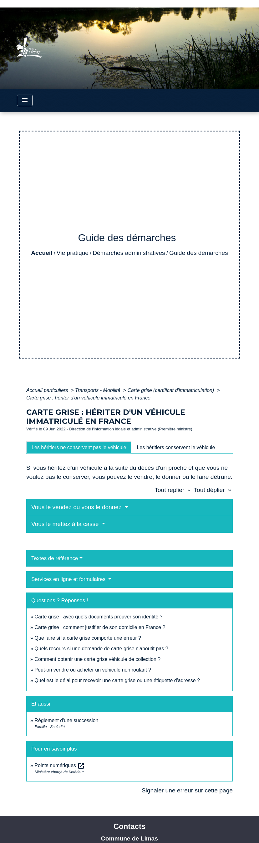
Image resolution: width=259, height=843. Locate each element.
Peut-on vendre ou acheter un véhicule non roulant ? (92, 669)
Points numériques (59, 765)
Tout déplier (213, 490)
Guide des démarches (198, 253)
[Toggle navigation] (25, 100)
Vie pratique (73, 253)
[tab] (78, 447)
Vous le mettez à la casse (65, 524)
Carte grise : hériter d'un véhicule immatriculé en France (88, 397)
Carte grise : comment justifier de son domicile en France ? (99, 627)
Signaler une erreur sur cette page (187, 790)
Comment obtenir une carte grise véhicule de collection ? (97, 659)
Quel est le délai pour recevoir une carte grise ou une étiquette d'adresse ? (117, 680)
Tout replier (174, 490)
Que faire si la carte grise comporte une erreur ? (87, 638)
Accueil (41, 253)
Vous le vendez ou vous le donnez (77, 507)
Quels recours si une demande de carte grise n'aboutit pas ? (101, 648)
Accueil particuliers (47, 390)
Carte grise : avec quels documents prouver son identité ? (99, 616)
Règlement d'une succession (66, 720)
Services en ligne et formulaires (69, 579)
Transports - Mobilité (98, 390)
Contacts (130, 826)
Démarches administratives (129, 253)
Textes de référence (54, 558)
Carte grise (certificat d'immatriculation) (171, 390)
